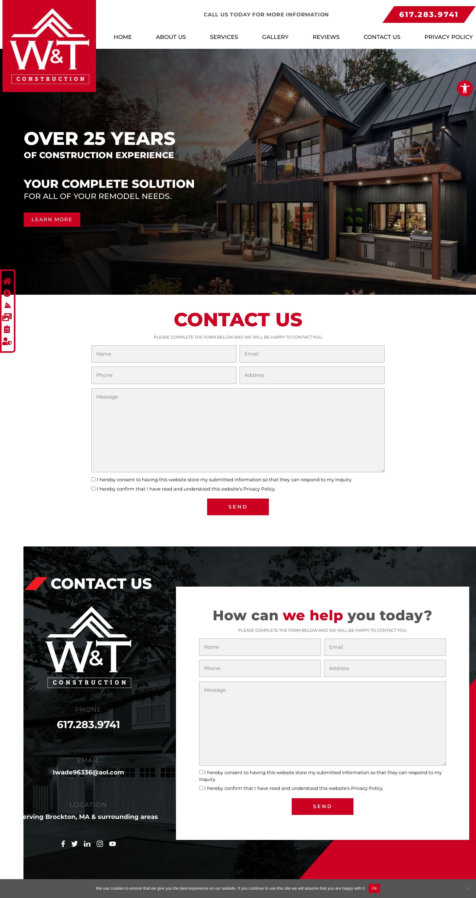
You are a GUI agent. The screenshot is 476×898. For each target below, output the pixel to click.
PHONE (88, 707)
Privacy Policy (448, 37)
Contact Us (382, 37)
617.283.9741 (88, 722)
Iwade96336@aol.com (88, 770)
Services (224, 37)
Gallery (275, 37)
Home (123, 37)
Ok (374, 888)
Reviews (326, 37)
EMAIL (88, 758)
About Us (171, 37)
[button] (465, 88)
